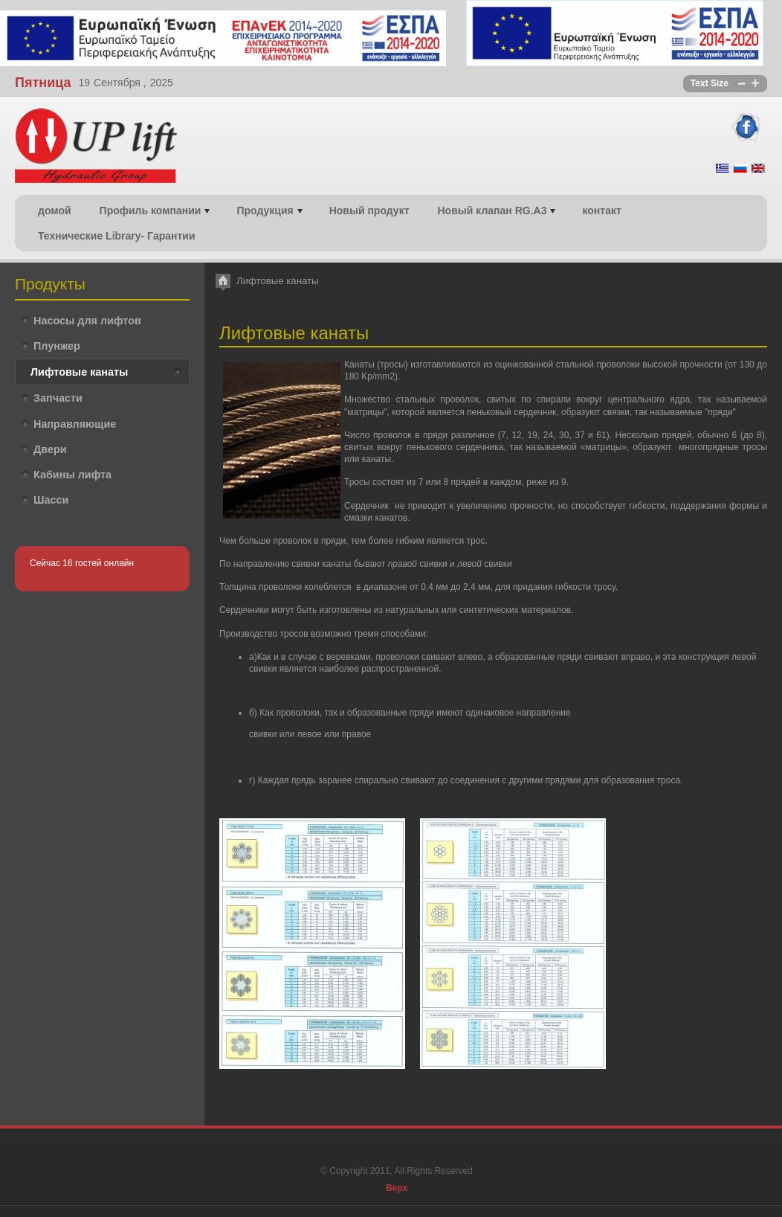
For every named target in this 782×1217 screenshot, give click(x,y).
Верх (396, 1188)
